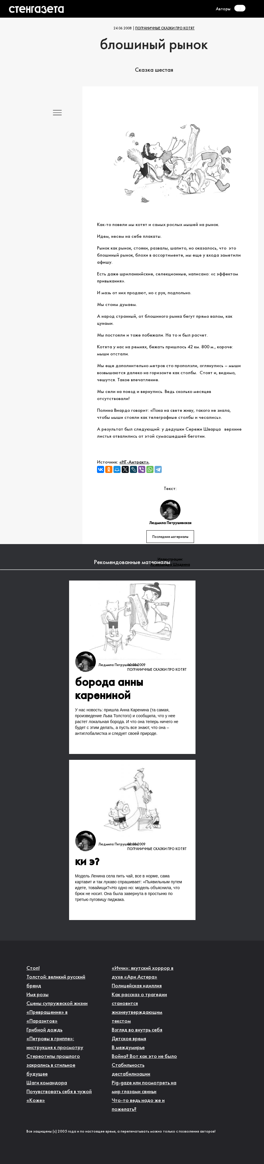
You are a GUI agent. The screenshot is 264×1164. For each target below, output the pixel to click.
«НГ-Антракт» (133, 462)
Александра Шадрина (170, 565)
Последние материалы (170, 537)
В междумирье (128, 1047)
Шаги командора (46, 1083)
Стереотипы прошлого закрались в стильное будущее (53, 1065)
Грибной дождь (44, 1030)
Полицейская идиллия (137, 986)
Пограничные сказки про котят (165, 28)
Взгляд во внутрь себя (137, 1030)
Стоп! (33, 968)
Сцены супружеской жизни (57, 1003)
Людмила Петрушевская (118, 665)
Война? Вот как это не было (144, 1056)
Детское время (129, 1038)
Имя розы (37, 994)
